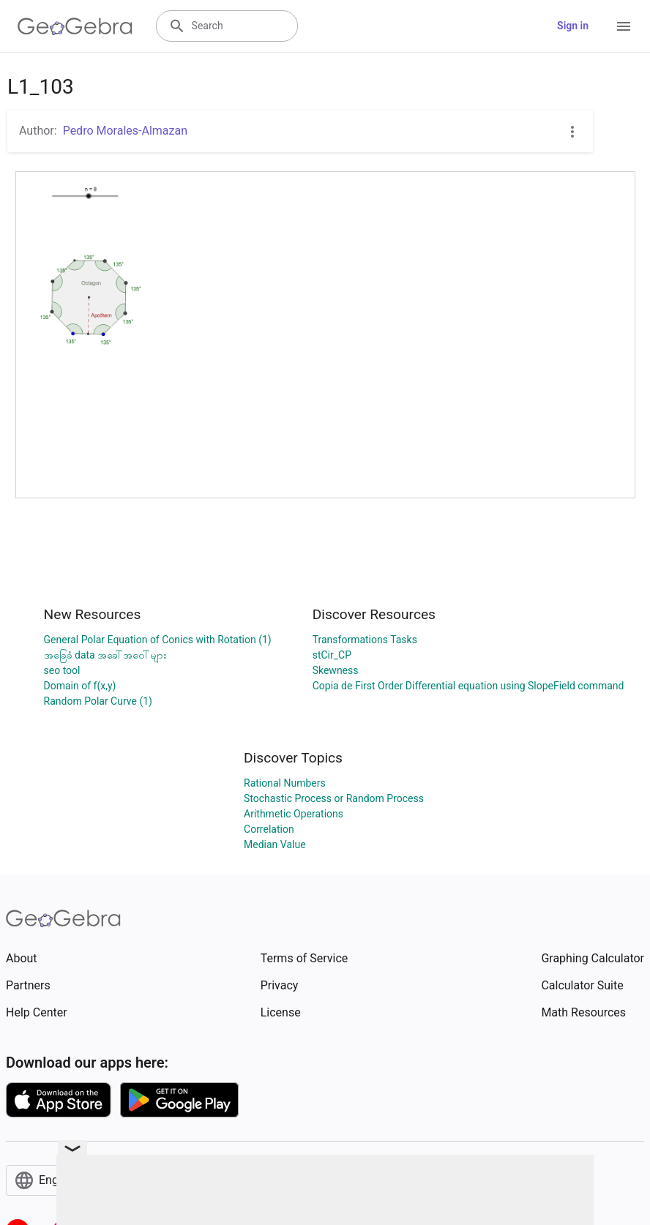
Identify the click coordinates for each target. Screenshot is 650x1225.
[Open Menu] (623, 26)
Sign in (573, 25)
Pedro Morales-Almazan (125, 131)
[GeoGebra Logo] (75, 26)
